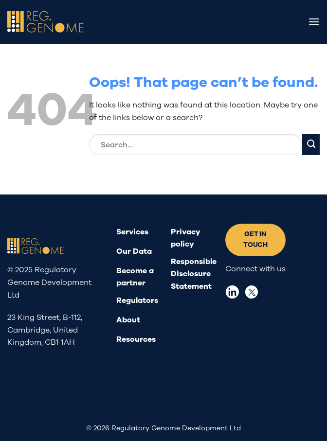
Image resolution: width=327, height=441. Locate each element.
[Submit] (311, 144)
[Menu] (314, 22)
